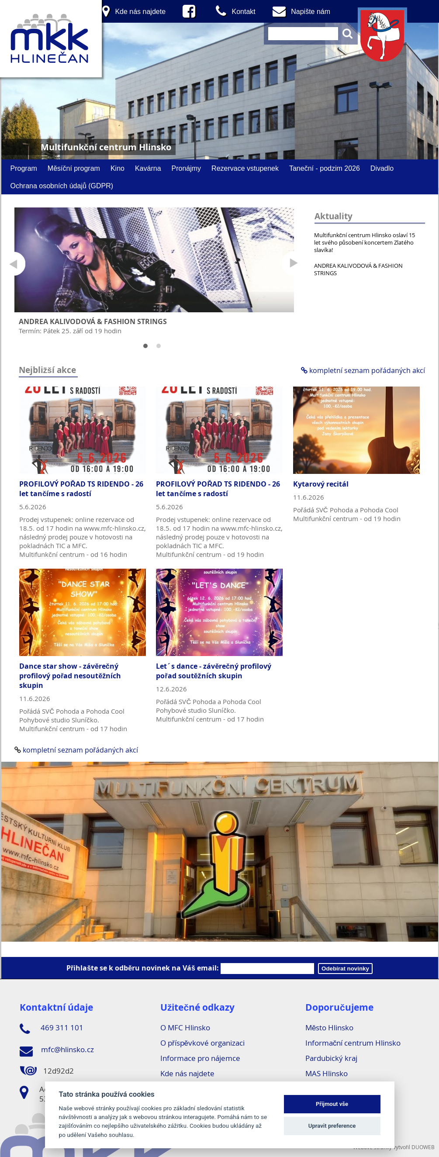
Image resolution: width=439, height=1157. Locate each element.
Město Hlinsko (329, 1027)
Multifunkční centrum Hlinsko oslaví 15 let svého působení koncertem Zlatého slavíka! (364, 242)
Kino (117, 168)
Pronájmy (186, 168)
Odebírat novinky (345, 968)
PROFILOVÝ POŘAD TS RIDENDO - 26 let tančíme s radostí (81, 488)
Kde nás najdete (187, 1073)
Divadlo (382, 168)
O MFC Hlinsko (185, 1027)
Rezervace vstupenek (245, 168)
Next (294, 264)
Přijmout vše (332, 1104)
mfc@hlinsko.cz (57, 1050)
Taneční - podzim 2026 (324, 168)
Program (23, 168)
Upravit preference (332, 1125)
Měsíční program (74, 168)
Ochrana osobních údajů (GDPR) (62, 185)
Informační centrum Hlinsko (353, 1043)
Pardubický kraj (331, 1058)
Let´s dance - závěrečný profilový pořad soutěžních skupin (213, 670)
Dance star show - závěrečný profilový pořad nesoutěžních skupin (70, 675)
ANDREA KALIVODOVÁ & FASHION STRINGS (358, 269)
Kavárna (148, 168)
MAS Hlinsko (326, 1073)
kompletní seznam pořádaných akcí (363, 370)
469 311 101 (51, 1029)
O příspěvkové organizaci (202, 1043)
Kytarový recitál (321, 484)
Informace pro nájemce (200, 1058)
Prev (13, 264)
